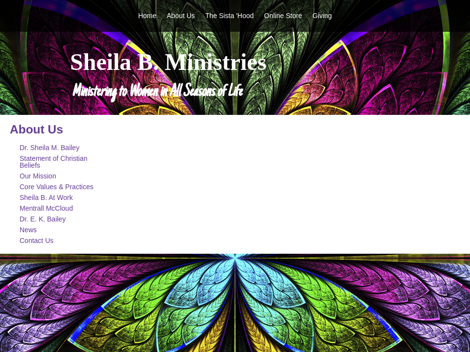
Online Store (283, 16)
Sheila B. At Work (46, 197)
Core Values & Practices (57, 187)
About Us (181, 16)
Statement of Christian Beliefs (54, 161)
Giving (322, 16)
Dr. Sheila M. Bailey (49, 148)
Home (147, 16)
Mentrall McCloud (46, 208)
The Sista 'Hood (229, 16)
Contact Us (36, 240)
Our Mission (38, 176)
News (28, 230)
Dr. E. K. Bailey (43, 219)
